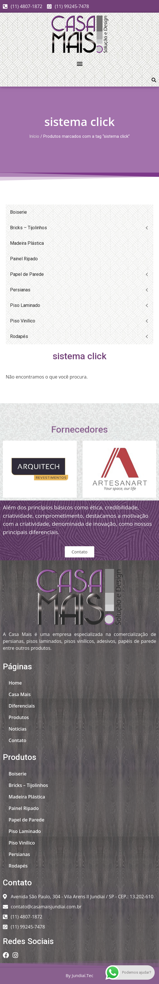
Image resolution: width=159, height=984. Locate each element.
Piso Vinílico (22, 321)
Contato (17, 740)
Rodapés (19, 336)
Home (15, 683)
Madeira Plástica (27, 243)
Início (34, 136)
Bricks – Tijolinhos (28, 227)
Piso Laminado (25, 305)
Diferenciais (22, 706)
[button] (79, 63)
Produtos (19, 717)
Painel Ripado (24, 258)
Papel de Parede (27, 274)
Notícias (18, 729)
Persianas (20, 290)
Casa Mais (20, 694)
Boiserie (18, 212)
